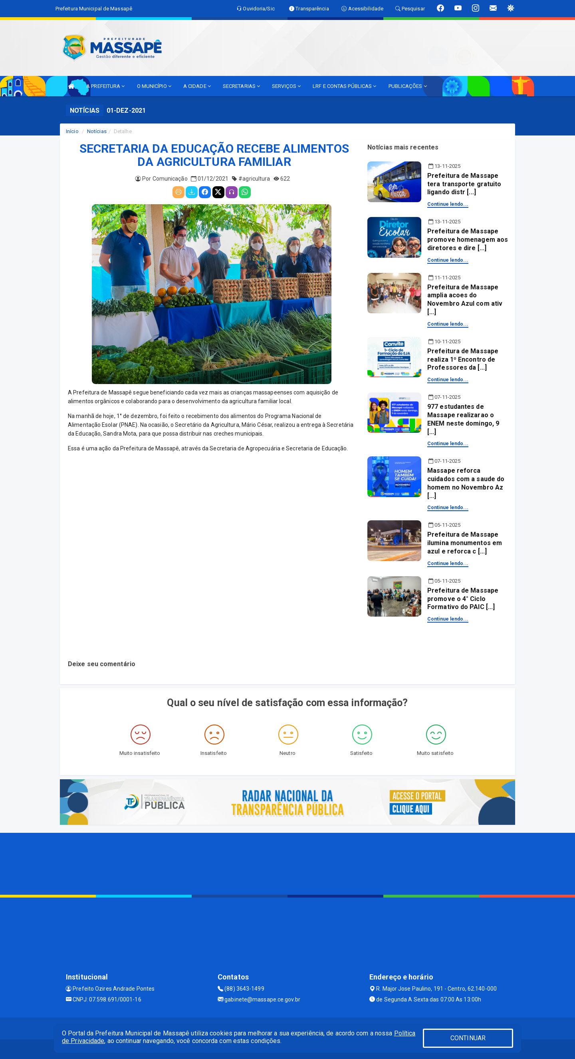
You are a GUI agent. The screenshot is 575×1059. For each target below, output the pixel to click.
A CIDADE (197, 86)
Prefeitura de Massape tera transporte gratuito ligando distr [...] (464, 184)
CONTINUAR (468, 1038)
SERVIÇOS (286, 86)
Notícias (97, 131)
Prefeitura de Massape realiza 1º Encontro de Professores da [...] (462, 359)
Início (72, 131)
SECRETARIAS (241, 86)
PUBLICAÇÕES (408, 86)
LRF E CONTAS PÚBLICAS (344, 86)
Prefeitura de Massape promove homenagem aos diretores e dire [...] (467, 239)
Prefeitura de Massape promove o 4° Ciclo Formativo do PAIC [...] (462, 599)
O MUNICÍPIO (154, 86)
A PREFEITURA (105, 86)
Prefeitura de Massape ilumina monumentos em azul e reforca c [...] (464, 543)
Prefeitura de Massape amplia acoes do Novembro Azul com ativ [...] (464, 299)
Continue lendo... (447, 204)
